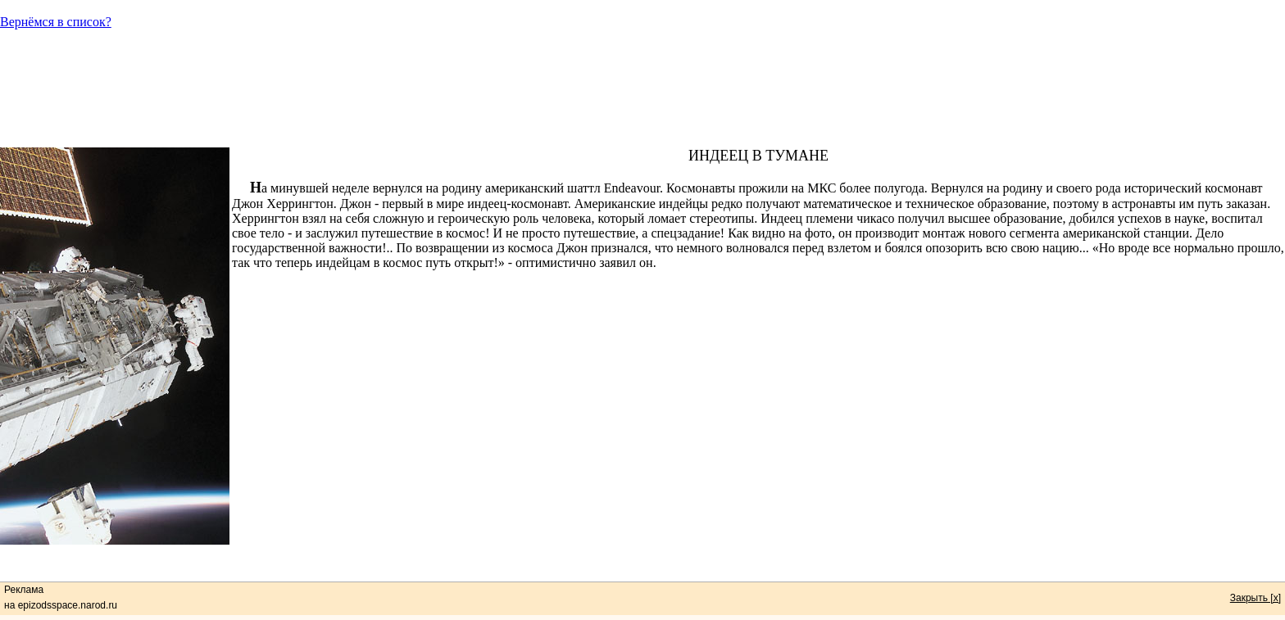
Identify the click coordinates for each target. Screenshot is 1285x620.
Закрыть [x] (1255, 598)
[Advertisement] (642, 96)
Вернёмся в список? (55, 22)
